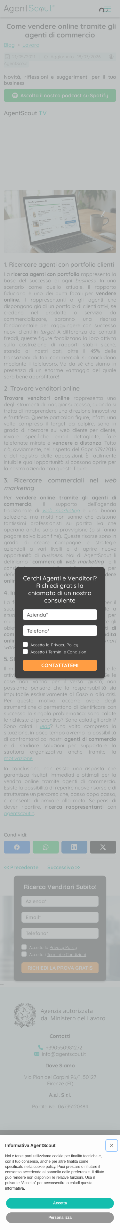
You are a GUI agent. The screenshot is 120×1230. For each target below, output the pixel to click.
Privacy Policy (64, 644)
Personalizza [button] (60, 1217)
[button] (112, 1145)
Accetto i (58, 651)
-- (60, 626)
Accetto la (54, 644)
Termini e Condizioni (67, 651)
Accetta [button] (60, 1203)
